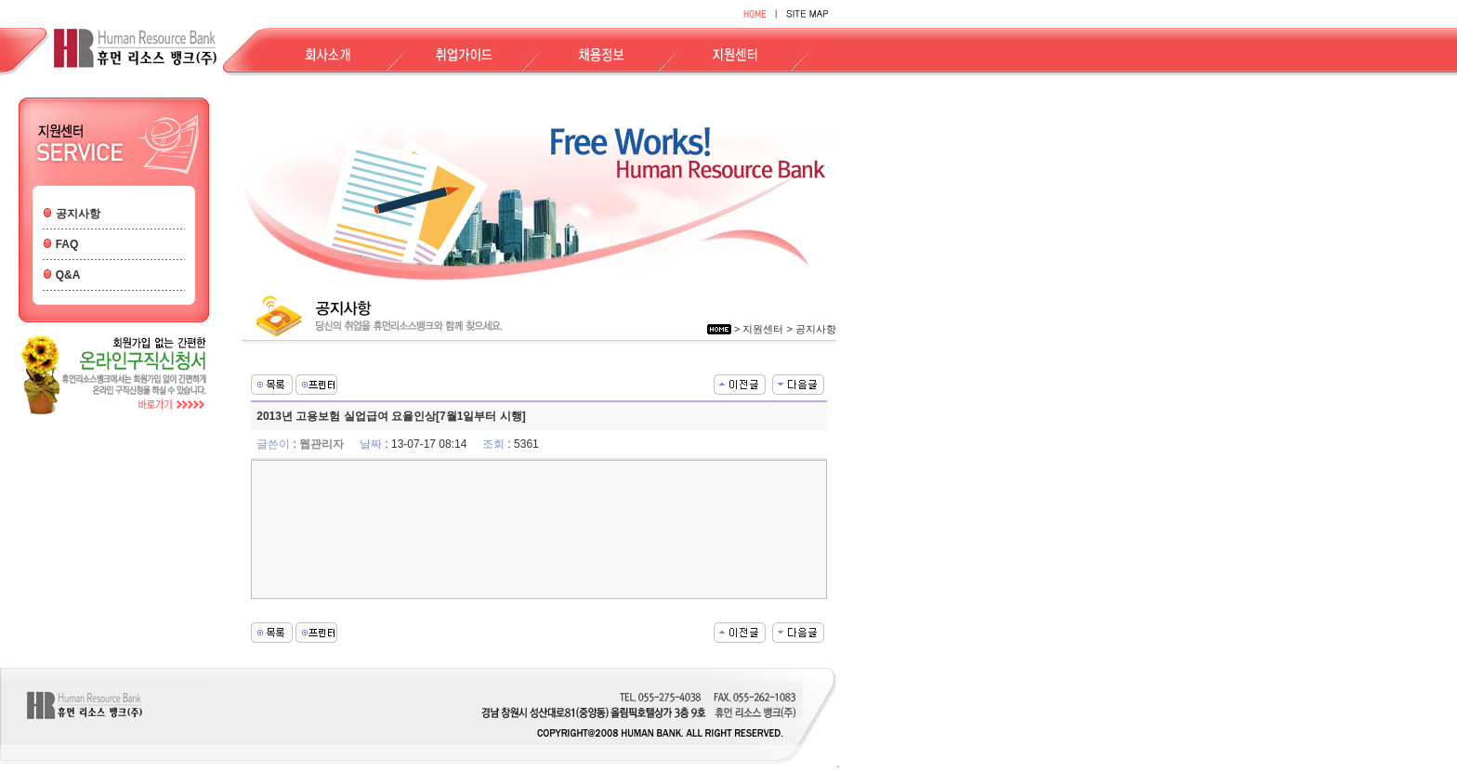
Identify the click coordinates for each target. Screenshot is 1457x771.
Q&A (68, 274)
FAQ (67, 244)
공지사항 (78, 213)
